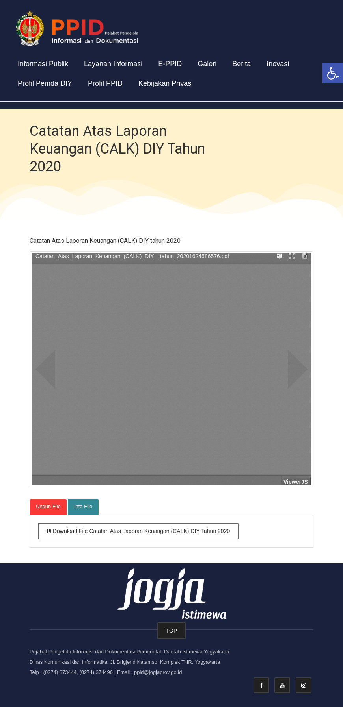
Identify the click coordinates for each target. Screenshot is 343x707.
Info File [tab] (83, 506)
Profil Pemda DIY (45, 83)
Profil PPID (105, 83)
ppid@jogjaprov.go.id (158, 672)
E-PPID (170, 64)
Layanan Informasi (113, 64)
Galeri (207, 64)
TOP (171, 630)
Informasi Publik (43, 64)
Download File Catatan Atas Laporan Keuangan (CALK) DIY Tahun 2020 (138, 531)
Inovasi (278, 64)
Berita (241, 64)
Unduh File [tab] (48, 506)
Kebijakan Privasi (165, 83)
